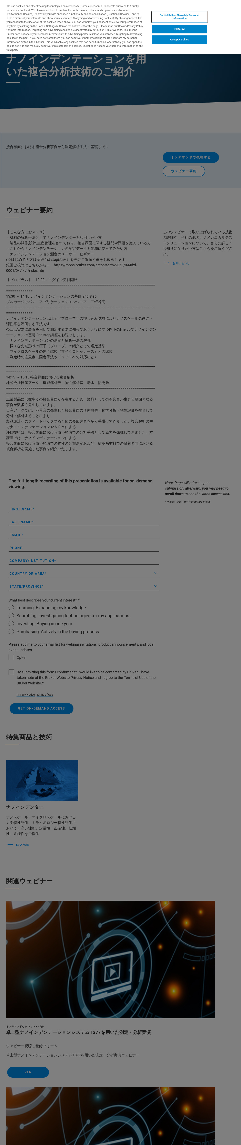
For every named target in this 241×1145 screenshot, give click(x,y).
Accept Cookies (179, 39)
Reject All (179, 29)
